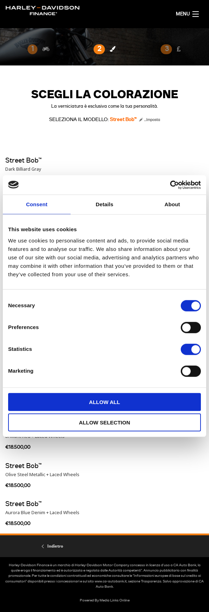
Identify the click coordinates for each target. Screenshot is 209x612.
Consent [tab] (37, 204)
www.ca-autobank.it (111, 581)
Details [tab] (104, 204)
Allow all (104, 402)
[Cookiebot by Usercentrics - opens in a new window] (170, 184)
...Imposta (149, 120)
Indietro (55, 546)
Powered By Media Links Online (105, 600)
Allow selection (104, 422)
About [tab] (172, 204)
